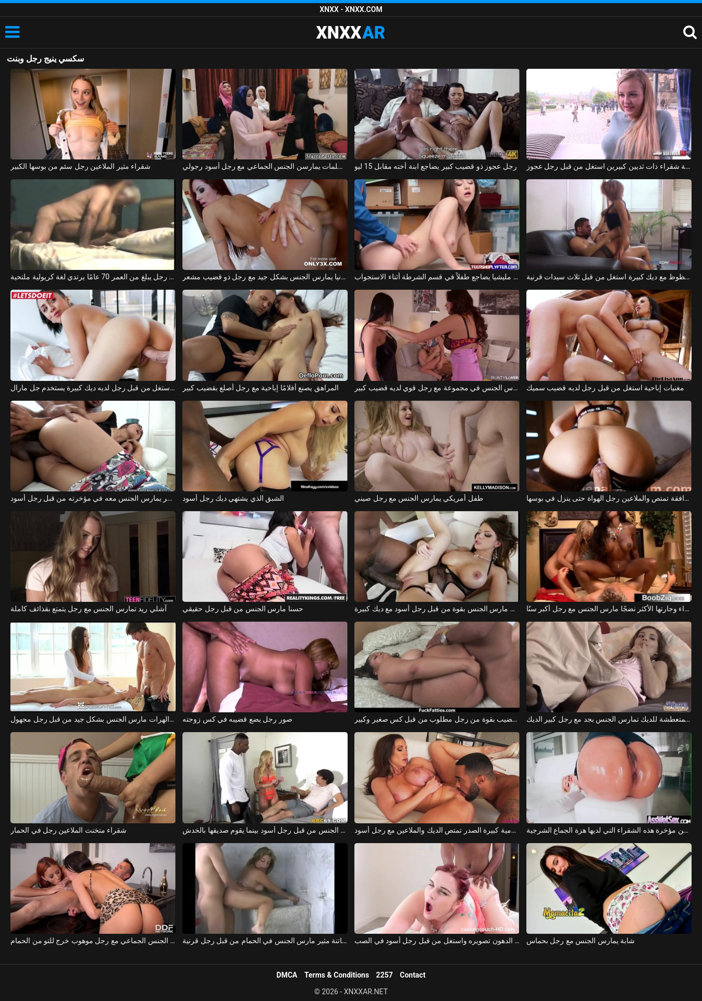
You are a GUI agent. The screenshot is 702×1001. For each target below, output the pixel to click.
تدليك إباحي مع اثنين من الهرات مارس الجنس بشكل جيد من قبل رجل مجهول (93, 719)
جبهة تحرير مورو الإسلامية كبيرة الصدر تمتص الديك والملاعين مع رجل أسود (437, 830)
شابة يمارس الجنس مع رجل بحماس (580, 940)
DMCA (287, 975)
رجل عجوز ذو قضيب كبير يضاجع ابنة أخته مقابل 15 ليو (435, 166)
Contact (412, 975)
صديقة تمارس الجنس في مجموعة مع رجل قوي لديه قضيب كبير (437, 388)
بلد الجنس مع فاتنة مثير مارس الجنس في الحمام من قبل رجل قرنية (265, 940)
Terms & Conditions (336, 975)
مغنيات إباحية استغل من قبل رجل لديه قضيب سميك (605, 388)
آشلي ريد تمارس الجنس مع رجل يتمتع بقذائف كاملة (88, 608)
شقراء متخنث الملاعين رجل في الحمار (68, 830)
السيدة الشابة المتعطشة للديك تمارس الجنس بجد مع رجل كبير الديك (609, 719)
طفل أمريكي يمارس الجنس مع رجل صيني (418, 498)
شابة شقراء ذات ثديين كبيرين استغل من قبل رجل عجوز (609, 166)
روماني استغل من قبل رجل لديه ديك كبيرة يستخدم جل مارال (93, 388)
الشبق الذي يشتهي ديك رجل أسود (233, 498)
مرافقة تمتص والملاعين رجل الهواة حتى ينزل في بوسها (609, 498)
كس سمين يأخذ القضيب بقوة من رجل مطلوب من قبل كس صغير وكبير (437, 719)
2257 (384, 975)
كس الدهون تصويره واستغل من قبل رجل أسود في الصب (437, 940)
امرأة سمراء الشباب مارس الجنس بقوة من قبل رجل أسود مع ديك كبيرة (437, 608)
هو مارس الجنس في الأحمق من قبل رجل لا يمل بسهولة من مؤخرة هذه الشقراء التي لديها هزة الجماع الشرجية (609, 830)
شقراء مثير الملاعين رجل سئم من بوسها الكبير (80, 166)
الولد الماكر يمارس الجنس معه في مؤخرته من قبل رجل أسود (93, 498)
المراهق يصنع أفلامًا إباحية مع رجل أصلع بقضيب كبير (260, 388)
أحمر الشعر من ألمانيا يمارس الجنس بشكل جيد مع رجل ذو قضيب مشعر (265, 277)
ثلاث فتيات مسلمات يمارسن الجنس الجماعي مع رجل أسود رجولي (265, 166)
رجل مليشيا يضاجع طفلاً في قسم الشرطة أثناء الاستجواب (437, 277)
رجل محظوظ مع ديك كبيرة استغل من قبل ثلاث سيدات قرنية (609, 277)
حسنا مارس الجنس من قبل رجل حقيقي (242, 608)
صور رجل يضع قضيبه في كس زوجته (237, 719)
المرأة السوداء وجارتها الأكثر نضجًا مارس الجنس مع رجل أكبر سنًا (609, 608)
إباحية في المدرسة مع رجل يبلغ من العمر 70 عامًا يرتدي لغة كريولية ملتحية (93, 277)
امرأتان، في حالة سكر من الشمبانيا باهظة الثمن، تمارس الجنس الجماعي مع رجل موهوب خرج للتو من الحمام (93, 940)
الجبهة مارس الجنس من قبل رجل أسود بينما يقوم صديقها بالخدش (265, 830)
